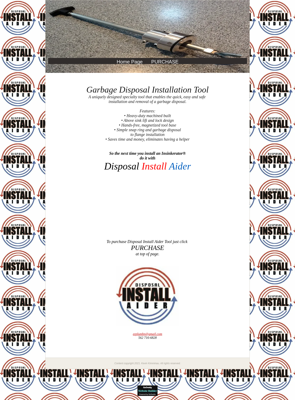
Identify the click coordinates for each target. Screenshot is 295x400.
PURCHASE (164, 61)
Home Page (130, 61)
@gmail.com (147, 334)
